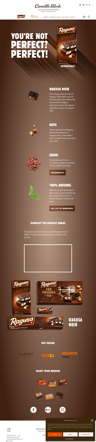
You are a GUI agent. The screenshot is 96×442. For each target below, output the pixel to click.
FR (83, 5)
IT (89, 5)
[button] (92, 420)
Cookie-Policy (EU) (13, 437)
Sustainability (57, 173)
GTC (19, 436)
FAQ (8, 431)
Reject (70, 434)
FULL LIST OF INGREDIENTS (62, 208)
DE (80, 5)
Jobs (9, 429)
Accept (55, 434)
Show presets (85, 434)
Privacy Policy (11, 436)
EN (87, 5)
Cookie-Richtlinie (69, 438)
